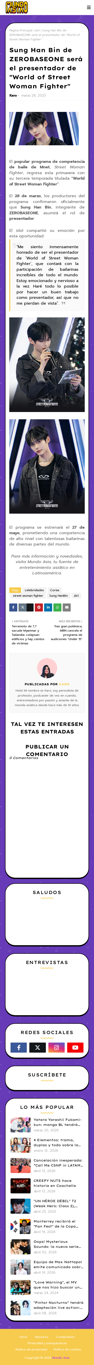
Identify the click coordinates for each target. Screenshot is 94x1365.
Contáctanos (65, 1337)
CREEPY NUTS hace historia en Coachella (55, 1183)
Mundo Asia (60, 1357)
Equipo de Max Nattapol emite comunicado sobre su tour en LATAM (58, 1264)
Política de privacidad (31, 1349)
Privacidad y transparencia (47, 1343)
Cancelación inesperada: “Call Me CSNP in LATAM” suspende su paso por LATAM (58, 1163)
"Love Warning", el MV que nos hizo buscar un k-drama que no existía (57, 1285)
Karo (13, 95)
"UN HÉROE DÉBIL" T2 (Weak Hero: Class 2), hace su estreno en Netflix (55, 1203)
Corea (54, 590)
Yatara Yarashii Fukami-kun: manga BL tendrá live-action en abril (57, 1122)
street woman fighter (28, 595)
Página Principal (20, 30)
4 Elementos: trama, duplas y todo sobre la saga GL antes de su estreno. (56, 1142)
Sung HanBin (58, 595)
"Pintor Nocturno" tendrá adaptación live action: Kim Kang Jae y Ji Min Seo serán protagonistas (58, 1305)
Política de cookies (67, 1349)
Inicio (23, 1337)
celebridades (34, 590)
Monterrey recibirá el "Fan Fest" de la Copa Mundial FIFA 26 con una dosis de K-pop (58, 1224)
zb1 (37, 30)
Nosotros (41, 1337)
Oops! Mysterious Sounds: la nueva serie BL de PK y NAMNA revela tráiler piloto (56, 1244)
